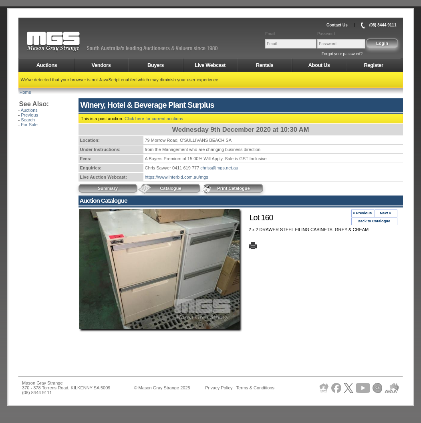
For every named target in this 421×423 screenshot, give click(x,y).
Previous (29, 115)
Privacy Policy (218, 387)
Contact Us (337, 25)
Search (28, 119)
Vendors (101, 65)
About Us (319, 65)
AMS (73, 42)
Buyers (155, 65)
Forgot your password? (342, 54)
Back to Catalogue (374, 221)
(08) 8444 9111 (383, 25)
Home (25, 92)
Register (373, 65)
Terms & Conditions (255, 387)
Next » (385, 213)
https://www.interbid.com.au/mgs (176, 177)
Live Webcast (210, 65)
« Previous (362, 213)
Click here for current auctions (154, 118)
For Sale (29, 124)
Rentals (264, 65)
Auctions (46, 65)
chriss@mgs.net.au (219, 167)
